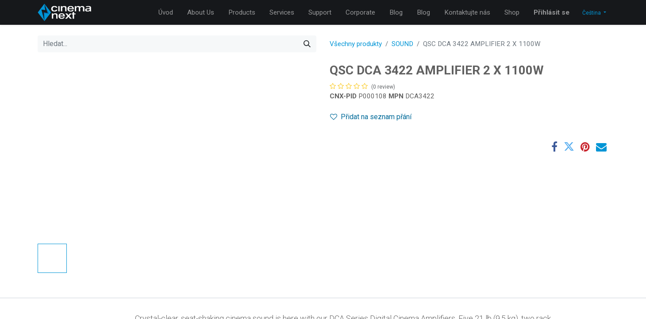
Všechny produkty (356, 44)
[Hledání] (307, 43)
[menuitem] (165, 12)
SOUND (402, 44)
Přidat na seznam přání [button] (370, 117)
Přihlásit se (551, 12)
